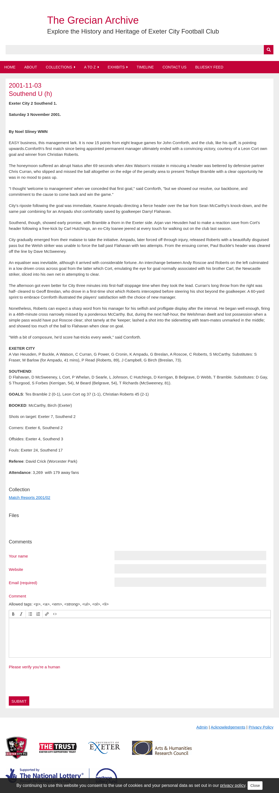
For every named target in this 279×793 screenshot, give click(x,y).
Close (255, 785)
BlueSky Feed (209, 67)
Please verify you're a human (34, 667)
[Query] (139, 49)
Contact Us (175, 67)
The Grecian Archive (93, 20)
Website (16, 569)
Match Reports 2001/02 (29, 497)
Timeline (145, 67)
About (30, 67)
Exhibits (116, 67)
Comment (17, 596)
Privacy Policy (261, 727)
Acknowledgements (228, 727)
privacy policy (232, 785)
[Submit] (268, 49)
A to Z (90, 67)
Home (9, 67)
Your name (18, 556)
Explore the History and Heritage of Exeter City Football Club (133, 31)
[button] (13, 614)
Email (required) (23, 582)
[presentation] (13, 614)
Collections (59, 67)
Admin (202, 727)
